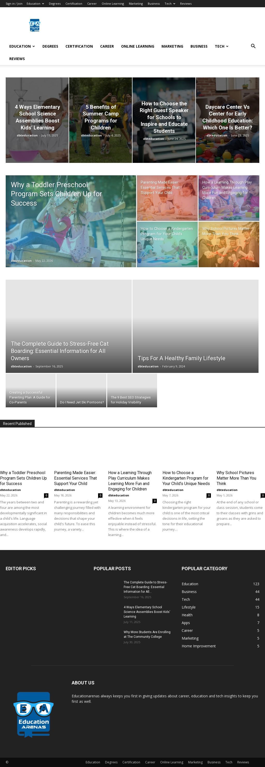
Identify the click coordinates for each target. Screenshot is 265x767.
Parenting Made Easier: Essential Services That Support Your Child (75, 478)
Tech (170, 3)
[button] (253, 46)
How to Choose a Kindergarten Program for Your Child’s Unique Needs (186, 478)
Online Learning (113, 3)
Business (154, 3)
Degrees (55, 3)
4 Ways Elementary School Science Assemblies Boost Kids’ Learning (147, 611)
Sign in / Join (14, 3)
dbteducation (27, 135)
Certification (73, 3)
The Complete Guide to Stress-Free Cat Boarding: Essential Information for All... (145, 587)
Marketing (136, 3)
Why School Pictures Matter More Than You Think (236, 478)
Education (35, 3)
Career (92, 3)
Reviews (186, 3)
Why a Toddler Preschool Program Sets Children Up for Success (23, 478)
